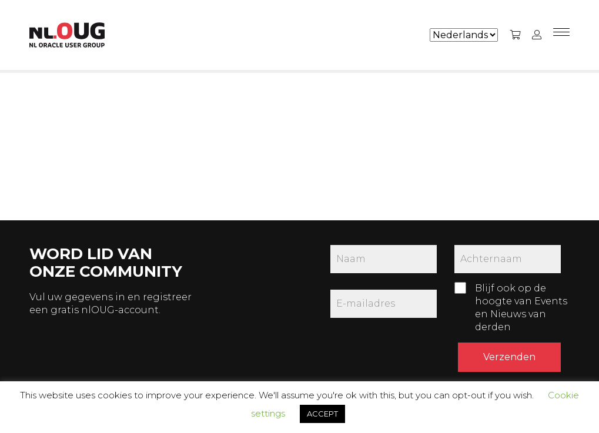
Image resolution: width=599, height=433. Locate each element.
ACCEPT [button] (322, 413)
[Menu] (561, 35)
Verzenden (509, 356)
